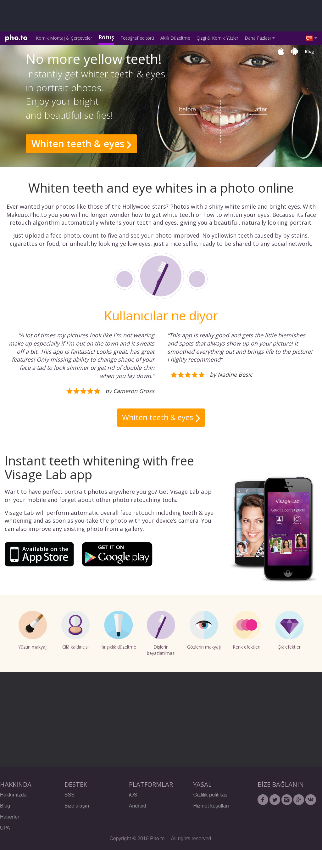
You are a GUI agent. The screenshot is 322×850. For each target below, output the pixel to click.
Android (137, 805)
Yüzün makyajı (32, 630)
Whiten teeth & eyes (77, 143)
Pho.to (16, 38)
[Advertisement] (117, 16)
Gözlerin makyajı (204, 630)
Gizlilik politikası (211, 794)
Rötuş (106, 37)
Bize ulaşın (76, 805)
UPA (5, 827)
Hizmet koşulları (211, 805)
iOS (133, 794)
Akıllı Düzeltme (175, 38)
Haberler (9, 816)
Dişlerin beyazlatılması (161, 633)
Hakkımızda (13, 794)
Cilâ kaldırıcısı (75, 630)
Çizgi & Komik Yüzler (217, 38)
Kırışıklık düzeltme (118, 630)
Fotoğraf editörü (137, 38)
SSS (69, 794)
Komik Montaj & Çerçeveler (64, 38)
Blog (309, 51)
